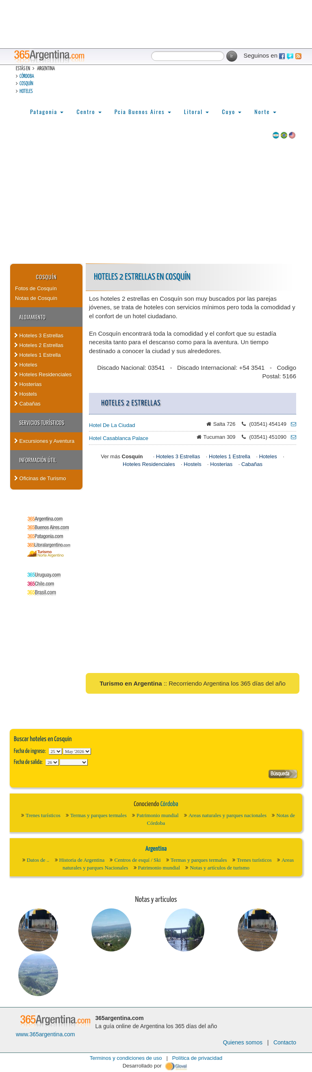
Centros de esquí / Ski (137, 860)
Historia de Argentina (82, 860)
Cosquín (26, 83)
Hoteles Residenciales (43, 374)
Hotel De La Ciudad (112, 425)
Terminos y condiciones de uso (126, 1058)
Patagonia (46, 111)
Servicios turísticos (41, 422)
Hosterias (28, 384)
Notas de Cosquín (36, 298)
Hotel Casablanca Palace (118, 438)
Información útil (37, 460)
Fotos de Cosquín (36, 288)
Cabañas (27, 404)
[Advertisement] (156, 202)
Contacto (284, 1042)
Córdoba (27, 76)
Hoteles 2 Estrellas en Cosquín (142, 277)
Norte (265, 111)
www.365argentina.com (45, 1034)
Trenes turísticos (43, 815)
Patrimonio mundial (157, 815)
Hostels (25, 394)
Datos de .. (38, 860)
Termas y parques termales (98, 815)
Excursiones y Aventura (44, 441)
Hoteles (26, 91)
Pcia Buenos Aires (143, 111)
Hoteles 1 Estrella (37, 355)
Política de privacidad (197, 1058)
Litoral (196, 111)
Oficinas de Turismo (40, 478)
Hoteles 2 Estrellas (38, 345)
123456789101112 (77, 751)
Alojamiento (32, 317)
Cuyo (231, 111)
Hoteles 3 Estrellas (38, 335)
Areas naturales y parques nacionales (227, 815)
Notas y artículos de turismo (219, 868)
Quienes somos (242, 1042)
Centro (88, 111)
